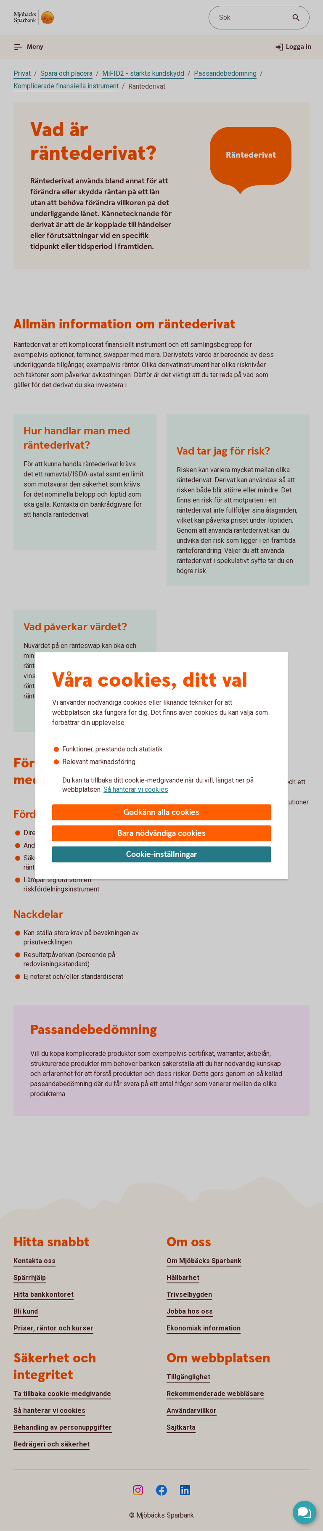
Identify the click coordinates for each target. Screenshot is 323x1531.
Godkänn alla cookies (161, 812)
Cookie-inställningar (161, 854)
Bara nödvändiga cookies (161, 833)
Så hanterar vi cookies (135, 789)
